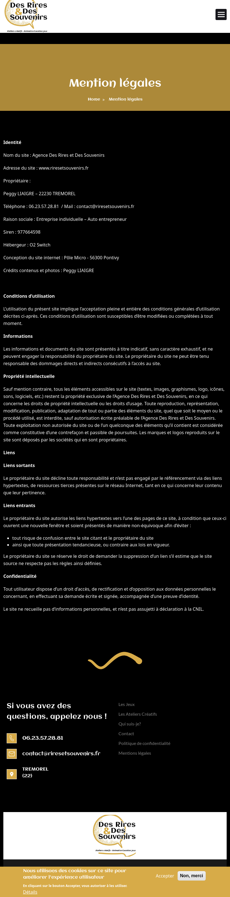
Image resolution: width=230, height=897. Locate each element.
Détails (30, 893)
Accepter (165, 877)
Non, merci (191, 877)
